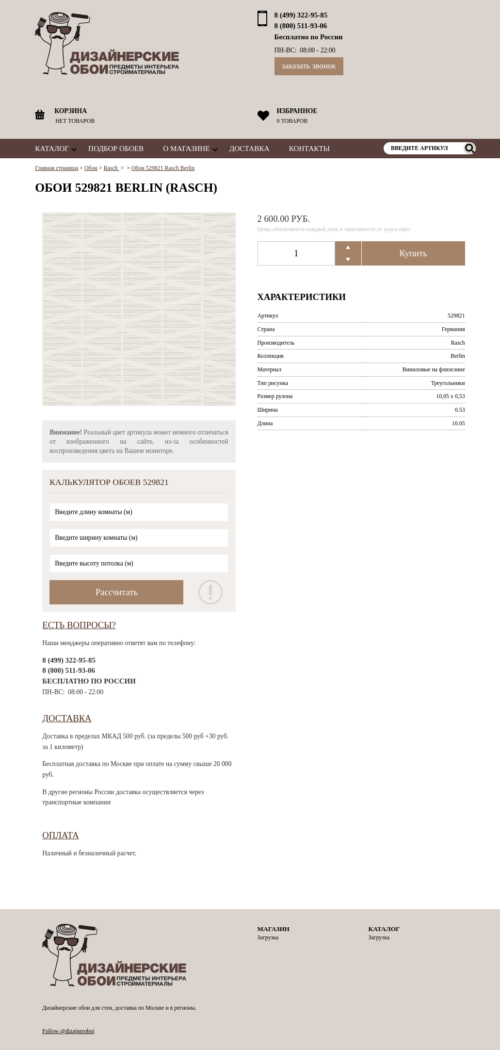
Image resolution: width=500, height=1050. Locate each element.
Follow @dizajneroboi (68, 1031)
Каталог (52, 148)
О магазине (186, 148)
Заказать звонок (309, 65)
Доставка (249, 148)
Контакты (309, 148)
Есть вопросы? (79, 625)
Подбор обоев (116, 148)
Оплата (60, 835)
